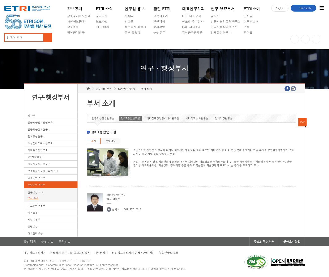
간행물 (129, 21)
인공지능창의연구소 (224, 27)
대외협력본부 (35, 233)
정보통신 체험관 (135, 27)
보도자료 (102, 21)
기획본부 (33, 212)
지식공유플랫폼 (192, 32)
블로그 (305, 39)
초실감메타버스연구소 (225, 42)
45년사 (129, 16)
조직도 (248, 32)
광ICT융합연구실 (130, 118)
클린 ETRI (161, 8)
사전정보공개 (76, 21)
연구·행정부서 (223, 8)
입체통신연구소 (221, 32)
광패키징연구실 (223, 118)
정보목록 (73, 27)
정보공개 (74, 8)
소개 (93, 141)
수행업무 (111, 141)
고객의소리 (160, 16)
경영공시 (73, 42)
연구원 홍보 (135, 8)
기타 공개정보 (253, 42)
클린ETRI (30, 241)
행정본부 (33, 226)
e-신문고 (159, 32)
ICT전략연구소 (36, 157)
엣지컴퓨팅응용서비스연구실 (162, 118)
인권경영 (159, 21)
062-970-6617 (132, 209)
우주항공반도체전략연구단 (43, 171)
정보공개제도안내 (79, 16)
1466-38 (85, 261)
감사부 (215, 16)
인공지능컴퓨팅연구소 (225, 21)
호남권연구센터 (126, 88)
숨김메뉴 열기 (69, 37)
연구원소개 (251, 21)
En (280, 8)
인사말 (248, 16)
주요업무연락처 (264, 241)
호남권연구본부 (36, 184)
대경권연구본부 (36, 178)
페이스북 (316, 39)
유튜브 (294, 39)
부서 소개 (33, 198)
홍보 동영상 (132, 32)
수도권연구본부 (36, 205)
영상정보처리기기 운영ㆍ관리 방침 (133, 253)
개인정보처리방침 (35, 253)
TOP (302, 121)
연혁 (246, 27)
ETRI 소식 (104, 8)
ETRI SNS (102, 27)
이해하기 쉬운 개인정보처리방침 (70, 253)
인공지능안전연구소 (39, 164)
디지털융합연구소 (38, 150)
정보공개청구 (76, 32)
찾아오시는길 (292, 241)
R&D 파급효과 (191, 27)
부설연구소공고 (168, 253)
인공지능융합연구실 (103, 118)
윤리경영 (159, 27)
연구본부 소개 (36, 192)
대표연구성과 (193, 8)
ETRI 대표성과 (191, 16)
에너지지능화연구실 (197, 118)
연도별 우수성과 (193, 21)
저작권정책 (101, 253)
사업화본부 (34, 219)
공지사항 (102, 16)
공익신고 (159, 42)
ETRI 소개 (252, 8)
